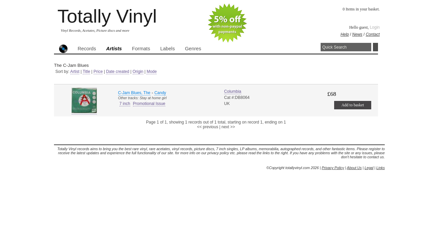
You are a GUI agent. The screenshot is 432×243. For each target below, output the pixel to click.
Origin (138, 71)
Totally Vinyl (107, 16)
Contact (373, 34)
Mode (151, 71)
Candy (160, 92)
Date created (117, 71)
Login (375, 27)
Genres (193, 48)
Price (98, 71)
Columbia (232, 91)
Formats (141, 48)
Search (375, 47)
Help (345, 34)
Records (87, 48)
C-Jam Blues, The (134, 92)
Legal (368, 168)
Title (86, 71)
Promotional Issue (149, 103)
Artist (74, 71)
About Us (354, 168)
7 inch (124, 103)
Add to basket (353, 105)
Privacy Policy (333, 168)
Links (380, 168)
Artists (114, 48)
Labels (167, 48)
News (357, 34)
